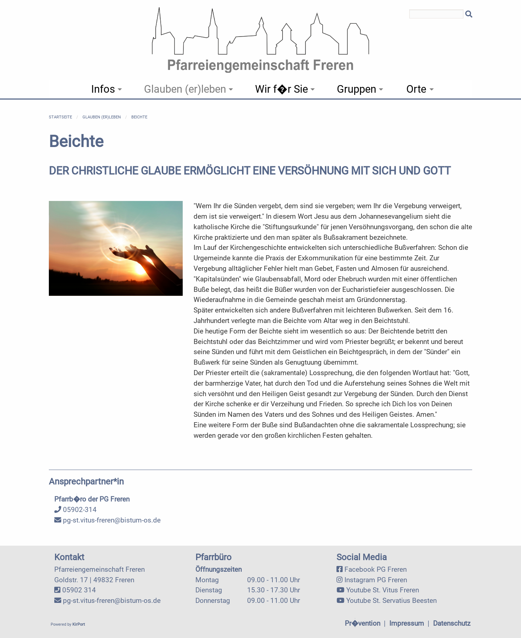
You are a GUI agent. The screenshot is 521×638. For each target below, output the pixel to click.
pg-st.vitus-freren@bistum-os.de (107, 520)
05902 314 (79, 590)
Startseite (60, 117)
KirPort (78, 624)
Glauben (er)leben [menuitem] (185, 89)
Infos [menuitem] (103, 89)
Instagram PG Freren (375, 580)
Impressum (406, 623)
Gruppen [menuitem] (356, 89)
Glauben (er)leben (101, 117)
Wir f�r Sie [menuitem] (281, 89)
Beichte (139, 117)
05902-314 (75, 509)
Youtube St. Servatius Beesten (391, 600)
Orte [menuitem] (416, 89)
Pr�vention (362, 623)
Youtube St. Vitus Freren (382, 590)
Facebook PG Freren (375, 569)
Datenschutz (451, 623)
